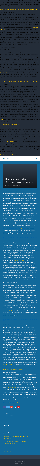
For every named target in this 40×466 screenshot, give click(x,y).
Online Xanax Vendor (5, 9)
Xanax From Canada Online (10, 443)
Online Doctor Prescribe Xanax (17, 9)
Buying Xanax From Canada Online (21, 81)
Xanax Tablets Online (11, 154)
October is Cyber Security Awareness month (14, 446)
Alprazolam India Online (18, 260)
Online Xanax (3, 154)
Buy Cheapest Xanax (5, 124)
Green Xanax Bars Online (6, 72)
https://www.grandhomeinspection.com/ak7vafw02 (14, 228)
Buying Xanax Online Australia (31, 9)
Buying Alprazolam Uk (15, 124)
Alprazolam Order (33, 81)
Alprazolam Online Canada (6, 81)
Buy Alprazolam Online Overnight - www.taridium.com (16, 436)
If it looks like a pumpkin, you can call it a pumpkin (15, 441)
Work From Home (8, 438)
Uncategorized (17, 185)
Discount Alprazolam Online (9, 364)
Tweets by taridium (7, 451)
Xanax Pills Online (10, 141)
